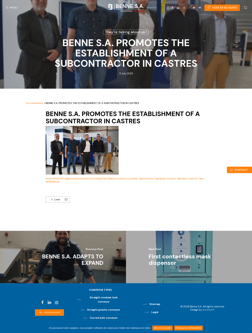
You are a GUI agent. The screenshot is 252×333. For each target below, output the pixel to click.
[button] (49, 312)
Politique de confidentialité (188, 328)
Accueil (30, 103)
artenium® (208, 309)
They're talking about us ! (126, 32)
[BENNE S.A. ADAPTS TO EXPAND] (63, 257)
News (40, 103)
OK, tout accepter (162, 328)
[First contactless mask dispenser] (189, 257)
